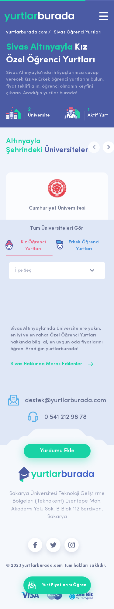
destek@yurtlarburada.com (65, 400)
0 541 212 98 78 (65, 417)
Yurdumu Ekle (57, 451)
